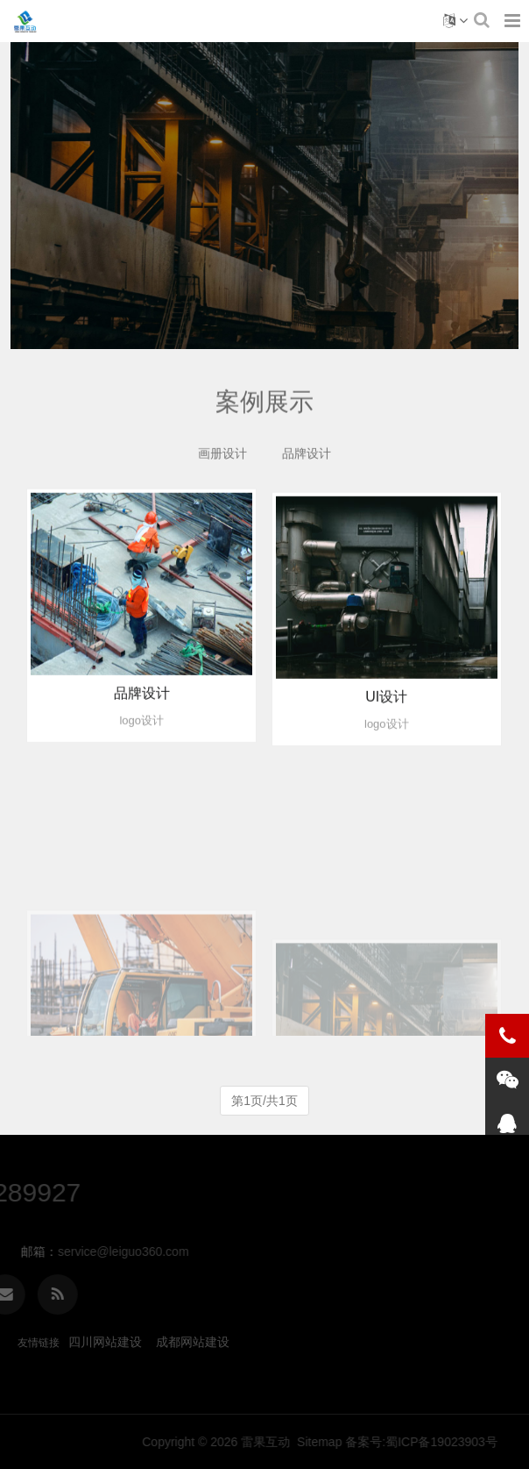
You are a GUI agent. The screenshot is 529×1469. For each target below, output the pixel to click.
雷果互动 (407, 1442)
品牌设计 (306, 458)
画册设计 (222, 458)
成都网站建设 (192, 1342)
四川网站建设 (105, 1342)
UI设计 (386, 717)
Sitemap (461, 1442)
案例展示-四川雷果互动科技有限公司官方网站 (25, 21)
